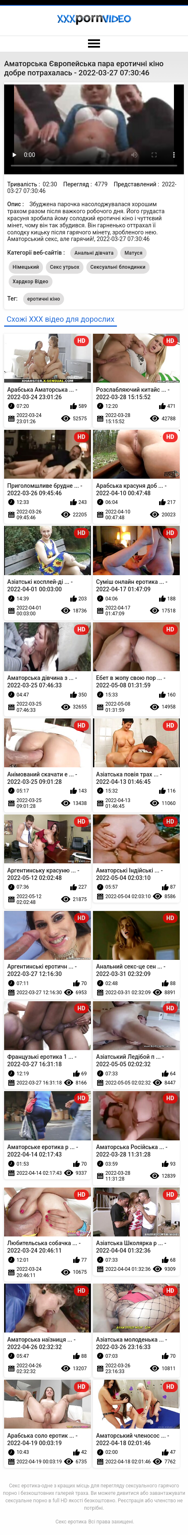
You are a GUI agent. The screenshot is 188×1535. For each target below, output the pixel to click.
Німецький (26, 267)
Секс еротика (70, 1522)
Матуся (133, 253)
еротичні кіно (43, 299)
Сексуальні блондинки (118, 267)
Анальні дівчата (94, 253)
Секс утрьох (64, 267)
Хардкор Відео (30, 281)
